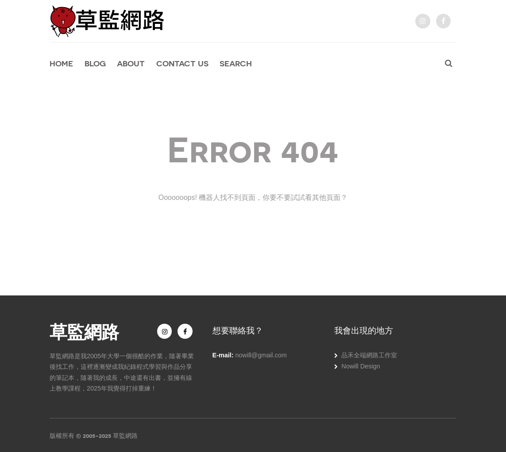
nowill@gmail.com (261, 355)
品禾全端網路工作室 (369, 355)
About (131, 63)
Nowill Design (360, 366)
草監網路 (84, 330)
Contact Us (182, 63)
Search (236, 63)
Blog (95, 63)
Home (61, 63)
